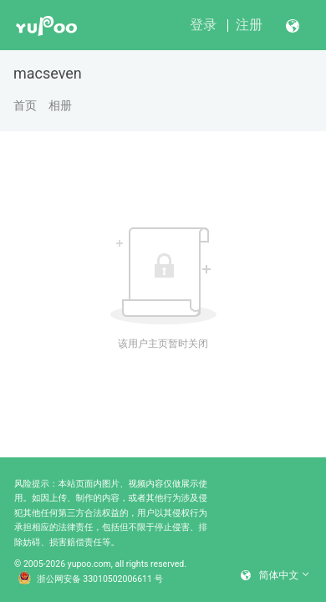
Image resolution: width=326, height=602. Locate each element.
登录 (203, 25)
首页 (25, 105)
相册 (60, 105)
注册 (249, 25)
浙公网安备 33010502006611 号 (90, 579)
